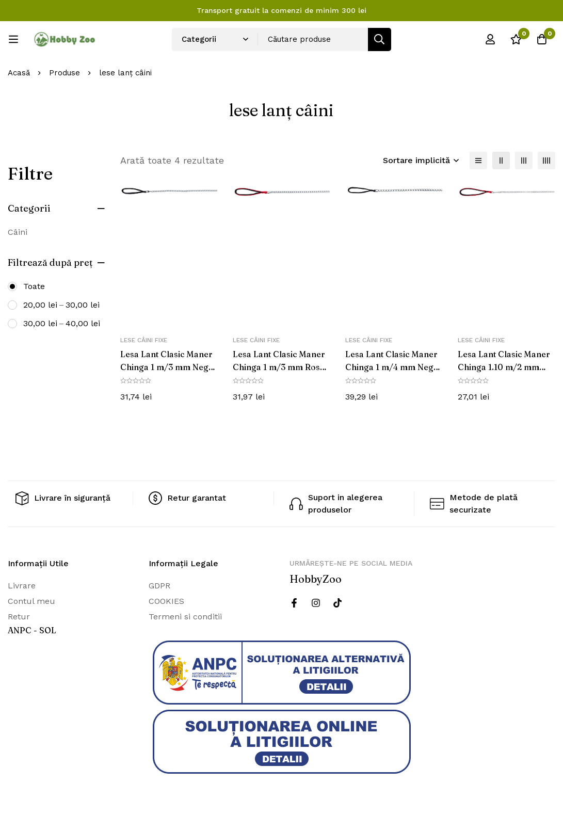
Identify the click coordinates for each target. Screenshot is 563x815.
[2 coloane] (501, 160)
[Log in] (490, 39)
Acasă (19, 72)
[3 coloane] (524, 160)
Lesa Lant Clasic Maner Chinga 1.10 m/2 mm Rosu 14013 (504, 366)
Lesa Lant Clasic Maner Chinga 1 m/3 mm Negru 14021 (168, 366)
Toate (34, 286)
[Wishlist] (516, 39)
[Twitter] (337, 602)
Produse (64, 72)
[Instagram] (315, 602)
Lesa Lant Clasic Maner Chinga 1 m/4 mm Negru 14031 (393, 366)
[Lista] (478, 160)
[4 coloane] (546, 160)
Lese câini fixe (143, 340)
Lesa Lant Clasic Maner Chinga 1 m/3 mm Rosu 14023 (279, 366)
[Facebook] (294, 602)
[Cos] (542, 39)
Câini (17, 232)
